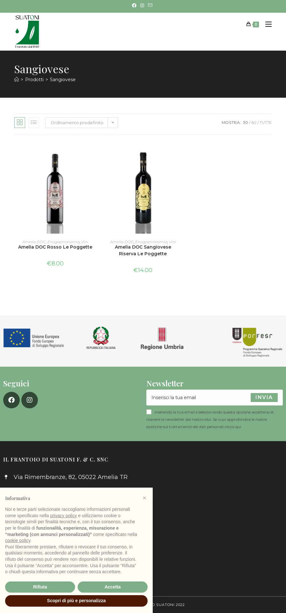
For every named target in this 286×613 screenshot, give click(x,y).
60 (253, 122)
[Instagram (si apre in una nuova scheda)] (142, 5)
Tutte (266, 122)
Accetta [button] (113, 586)
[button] (144, 498)
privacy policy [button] (63, 515)
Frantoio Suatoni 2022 (159, 604)
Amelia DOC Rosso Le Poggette (55, 247)
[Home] (16, 79)
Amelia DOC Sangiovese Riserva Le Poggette (143, 250)
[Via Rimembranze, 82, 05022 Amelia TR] (214, 505)
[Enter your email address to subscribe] (214, 397)
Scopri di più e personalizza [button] (76, 600)
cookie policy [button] (17, 540)
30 (245, 122)
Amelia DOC (34, 241)
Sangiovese (63, 79)
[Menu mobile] (266, 24)
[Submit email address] (264, 397)
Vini (84, 241)
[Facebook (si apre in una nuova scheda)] (135, 5)
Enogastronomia (63, 241)
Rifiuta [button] (40, 586)
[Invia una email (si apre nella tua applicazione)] (150, 5)
